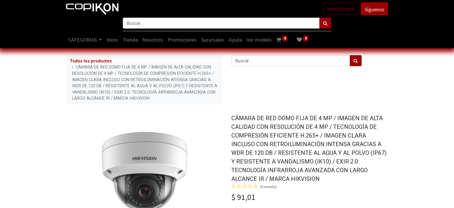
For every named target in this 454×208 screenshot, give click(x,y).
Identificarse (340, 8)
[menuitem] (113, 40)
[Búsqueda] (325, 23)
